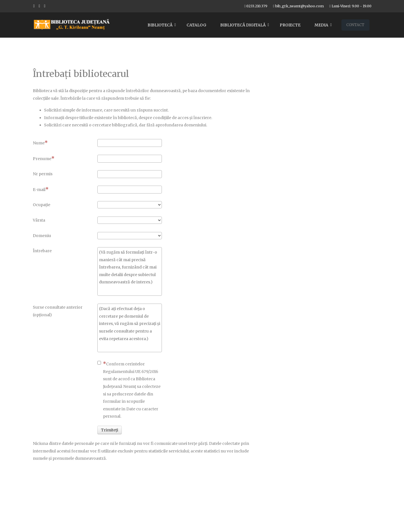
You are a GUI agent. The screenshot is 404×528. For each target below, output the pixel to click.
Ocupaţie (41, 204)
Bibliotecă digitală (243, 25)
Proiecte (290, 25)
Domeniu (42, 235)
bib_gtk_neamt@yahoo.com (299, 6)
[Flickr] (44, 5)
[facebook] (34, 5)
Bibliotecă (160, 25)
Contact (355, 24)
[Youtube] (39, 5)
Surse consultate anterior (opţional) (57, 311)
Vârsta (39, 220)
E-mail (41, 189)
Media (321, 25)
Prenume (43, 158)
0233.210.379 (256, 6)
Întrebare (42, 250)
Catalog (196, 25)
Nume (40, 143)
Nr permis (42, 173)
